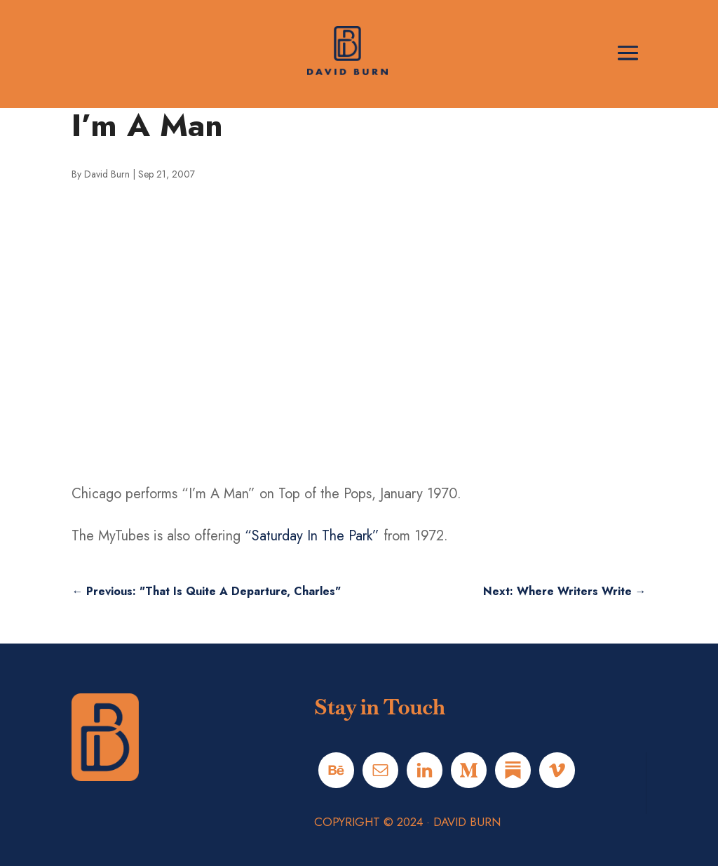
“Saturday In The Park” (312, 536)
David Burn (107, 174)
